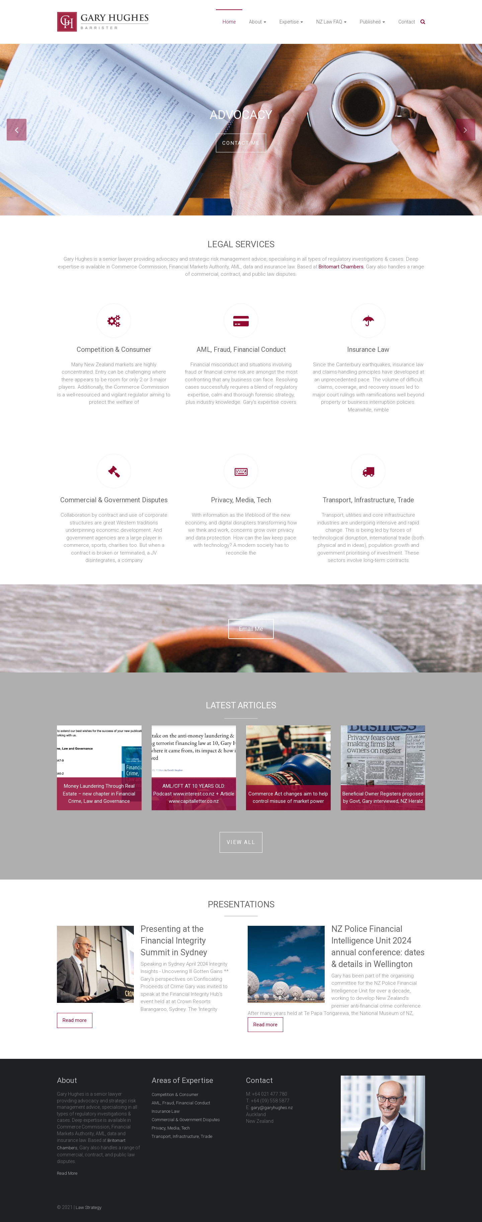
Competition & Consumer (114, 349)
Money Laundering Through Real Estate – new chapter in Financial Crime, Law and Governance (99, 792)
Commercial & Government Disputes (114, 500)
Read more (75, 1019)
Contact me (241, 143)
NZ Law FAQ (329, 21)
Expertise (289, 21)
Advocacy (241, 113)
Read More (67, 1172)
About (255, 21)
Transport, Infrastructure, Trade (368, 500)
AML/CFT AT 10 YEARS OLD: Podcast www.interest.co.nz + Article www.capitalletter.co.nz (193, 792)
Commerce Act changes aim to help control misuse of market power (288, 796)
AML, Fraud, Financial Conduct (241, 349)
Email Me (251, 627)
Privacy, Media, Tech (241, 500)
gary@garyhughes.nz (272, 1106)
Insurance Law (368, 349)
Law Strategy (88, 1206)
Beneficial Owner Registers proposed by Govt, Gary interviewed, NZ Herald (382, 796)
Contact (406, 21)
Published (370, 21)
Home (229, 21)
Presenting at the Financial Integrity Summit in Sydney (174, 939)
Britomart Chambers (341, 267)
